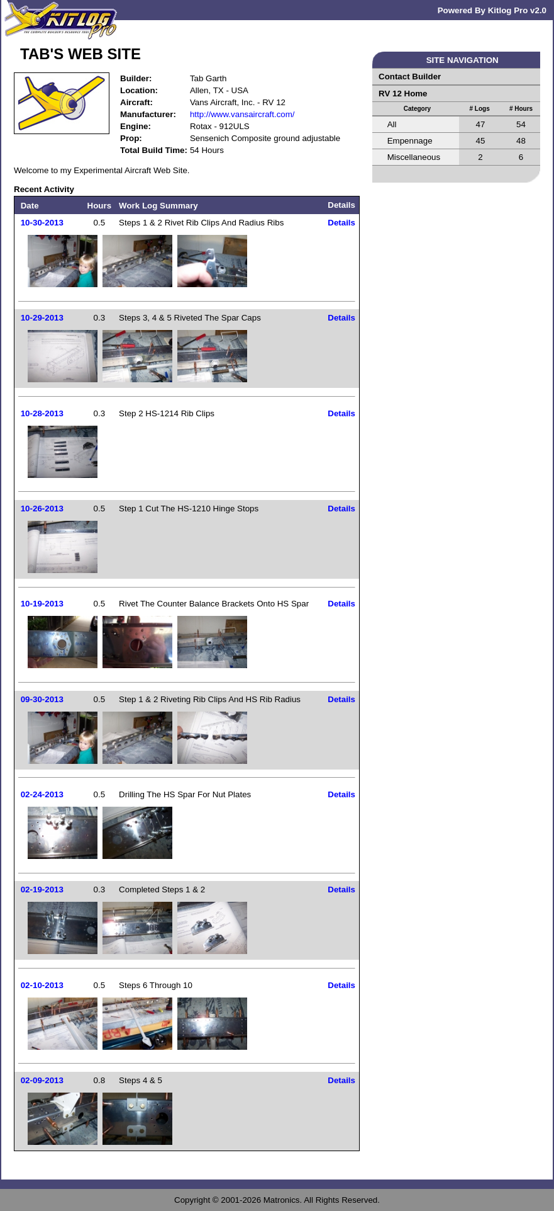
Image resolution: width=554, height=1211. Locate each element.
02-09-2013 (42, 1080)
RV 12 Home (403, 93)
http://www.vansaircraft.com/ (242, 114)
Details (341, 222)
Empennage (410, 140)
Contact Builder (410, 76)
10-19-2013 (42, 603)
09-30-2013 (42, 699)
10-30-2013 (42, 222)
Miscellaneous (413, 157)
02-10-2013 (42, 985)
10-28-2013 (42, 413)
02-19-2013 (42, 889)
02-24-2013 (42, 794)
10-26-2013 (42, 508)
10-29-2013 (42, 317)
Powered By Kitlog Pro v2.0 (492, 10)
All (392, 124)
